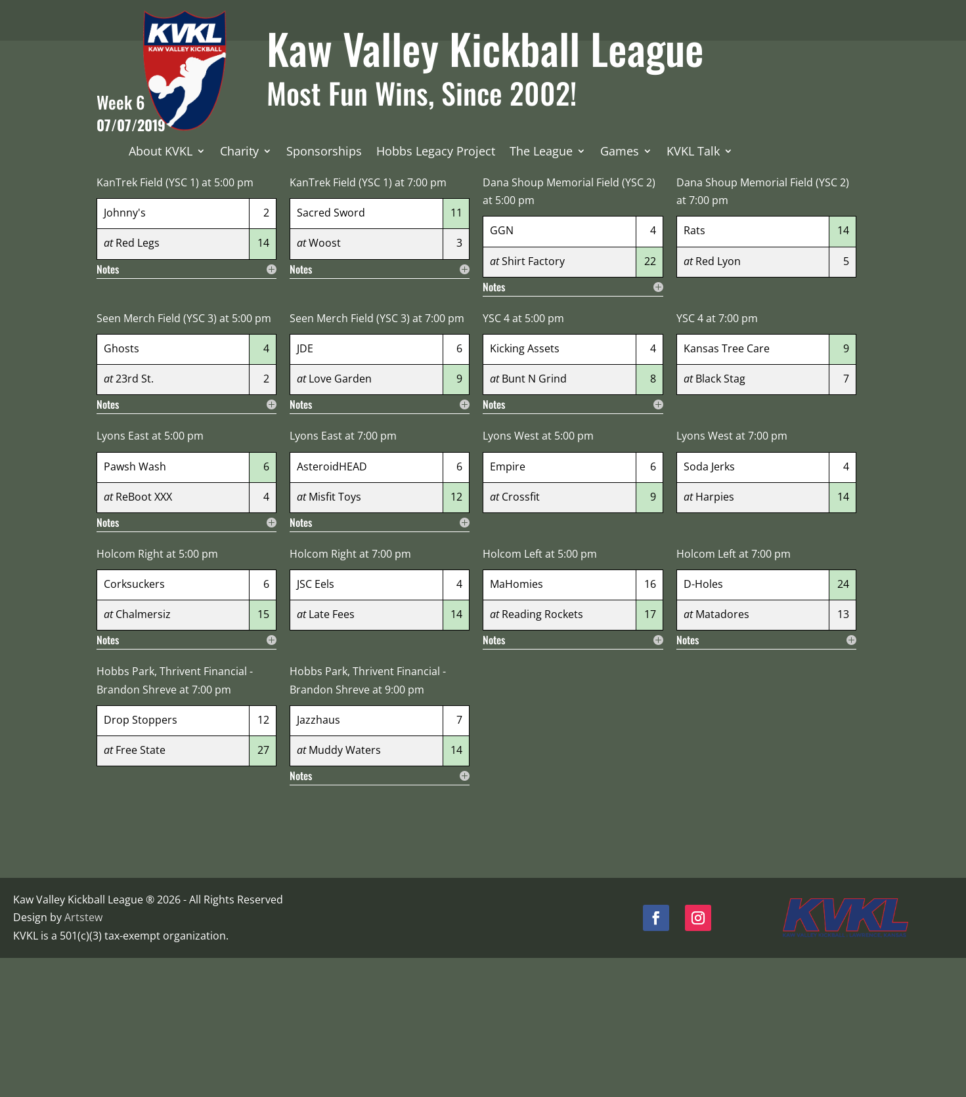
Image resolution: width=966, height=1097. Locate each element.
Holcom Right (130, 693)
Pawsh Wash (135, 605)
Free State (140, 889)
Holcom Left (512, 693)
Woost (325, 382)
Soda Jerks (709, 605)
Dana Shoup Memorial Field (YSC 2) (569, 322)
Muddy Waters (345, 889)
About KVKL (160, 152)
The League (541, 152)
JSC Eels (315, 723)
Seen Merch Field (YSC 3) (157, 457)
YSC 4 (496, 457)
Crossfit (521, 636)
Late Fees (332, 754)
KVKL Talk (693, 152)
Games (619, 152)
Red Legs (138, 382)
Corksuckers (134, 723)
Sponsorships (324, 152)
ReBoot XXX (144, 636)
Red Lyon (718, 400)
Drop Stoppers (140, 859)
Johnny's (125, 352)
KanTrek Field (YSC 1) (148, 322)
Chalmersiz (143, 754)
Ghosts (121, 488)
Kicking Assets (525, 488)
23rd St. (135, 518)
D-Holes (703, 723)
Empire (507, 605)
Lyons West (511, 575)
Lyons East (123, 575)
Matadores (722, 754)
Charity (239, 152)
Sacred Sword (331, 352)
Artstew (83, 1057)
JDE (305, 488)
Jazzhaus (318, 859)
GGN (502, 370)
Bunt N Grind (534, 518)
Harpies (714, 636)
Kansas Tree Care (727, 488)
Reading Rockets (542, 754)
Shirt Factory (533, 400)
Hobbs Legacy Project (435, 152)
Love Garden (340, 518)
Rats (694, 370)
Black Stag (720, 518)
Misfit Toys (335, 636)
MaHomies (516, 723)
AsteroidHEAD (332, 605)
